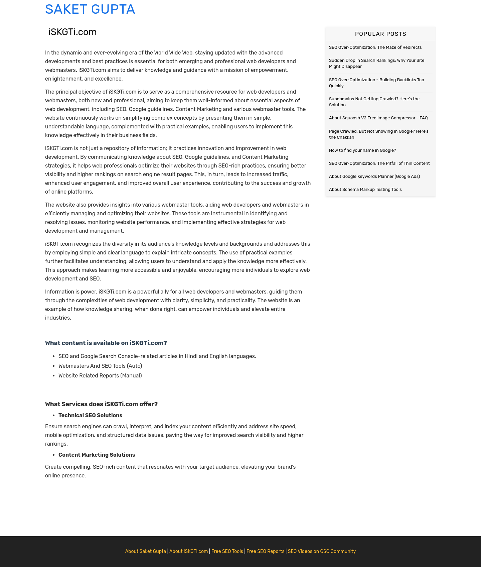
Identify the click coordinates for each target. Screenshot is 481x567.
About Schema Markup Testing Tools (365, 189)
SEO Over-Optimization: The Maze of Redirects (375, 47)
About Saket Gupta (145, 551)
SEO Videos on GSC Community (322, 551)
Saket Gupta (90, 9)
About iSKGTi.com (188, 551)
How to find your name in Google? (362, 150)
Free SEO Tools (227, 551)
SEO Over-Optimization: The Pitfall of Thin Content (379, 163)
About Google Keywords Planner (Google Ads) (374, 176)
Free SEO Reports (266, 551)
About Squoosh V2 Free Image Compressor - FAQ (378, 117)
